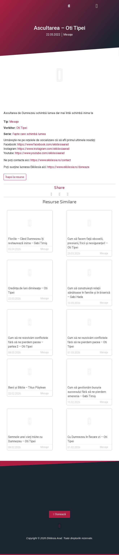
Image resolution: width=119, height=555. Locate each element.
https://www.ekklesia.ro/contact (51, 160)
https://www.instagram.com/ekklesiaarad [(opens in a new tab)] (43, 148)
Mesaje (68, 34)
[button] (96, 6)
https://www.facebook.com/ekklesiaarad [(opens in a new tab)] (43, 144)
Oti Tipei (21, 128)
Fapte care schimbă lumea (29, 134)
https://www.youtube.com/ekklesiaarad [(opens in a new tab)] (39, 153)
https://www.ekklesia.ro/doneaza (68, 167)
